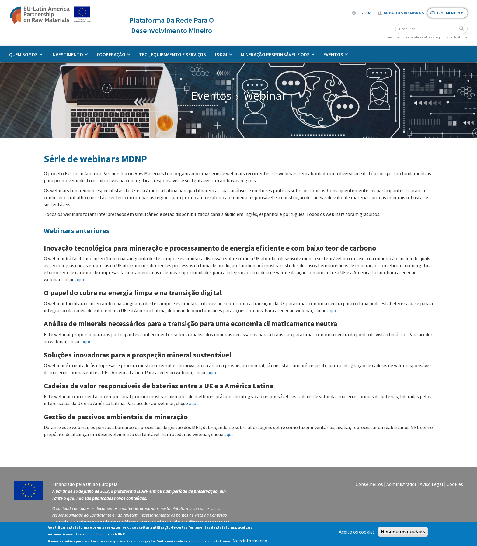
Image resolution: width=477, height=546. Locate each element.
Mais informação (249, 542)
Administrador (401, 484)
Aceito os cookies (357, 533)
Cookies (455, 484)
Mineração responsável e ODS (275, 54)
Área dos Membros (404, 12)
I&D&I (221, 54)
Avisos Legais (96, 535)
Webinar (265, 95)
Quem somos (23, 54)
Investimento (67, 54)
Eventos (333, 54)
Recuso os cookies (403, 532)
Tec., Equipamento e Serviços (172, 54)
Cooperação (111, 54)
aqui (79, 279)
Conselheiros (369, 484)
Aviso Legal (431, 484)
